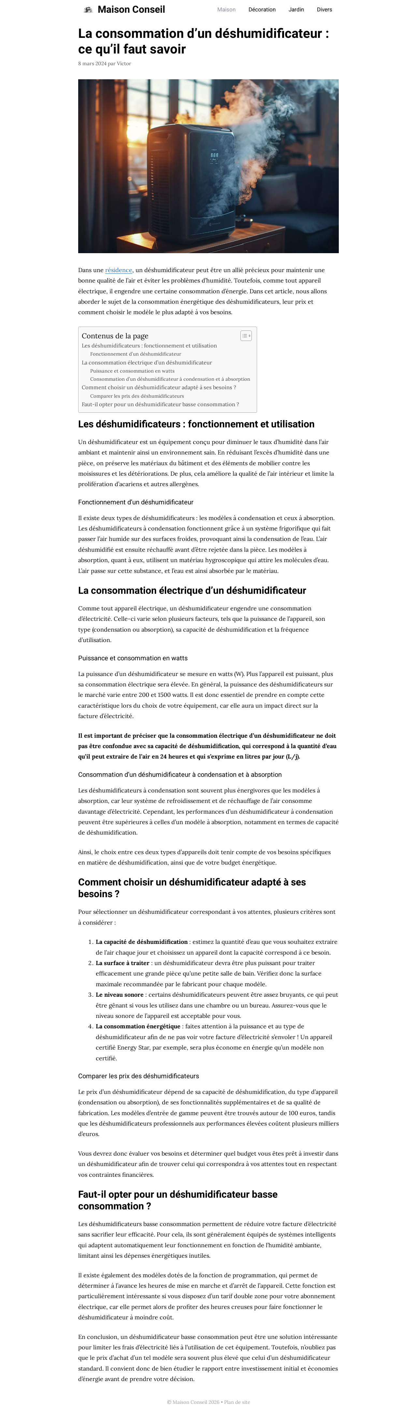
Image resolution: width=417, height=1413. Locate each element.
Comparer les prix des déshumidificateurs (137, 396)
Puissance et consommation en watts (132, 371)
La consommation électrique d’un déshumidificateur (147, 362)
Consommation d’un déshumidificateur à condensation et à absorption (170, 379)
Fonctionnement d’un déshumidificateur (135, 354)
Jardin (296, 10)
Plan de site (237, 1402)
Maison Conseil (131, 10)
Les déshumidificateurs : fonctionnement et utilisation (149, 345)
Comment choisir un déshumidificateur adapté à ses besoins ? (159, 387)
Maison (226, 10)
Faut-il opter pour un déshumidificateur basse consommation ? (160, 404)
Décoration (262, 10)
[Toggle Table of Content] (243, 335)
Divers (324, 10)
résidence (118, 270)
